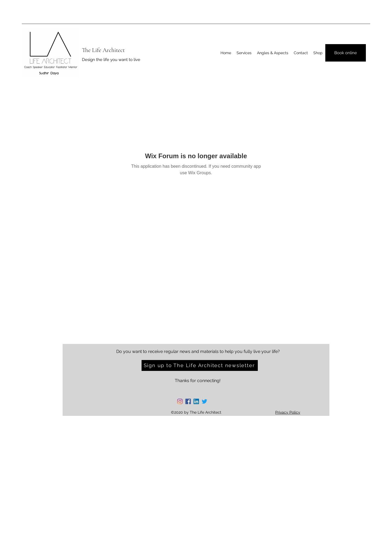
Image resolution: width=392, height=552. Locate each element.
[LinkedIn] (196, 401)
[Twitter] (204, 401)
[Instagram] (180, 401)
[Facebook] (188, 401)
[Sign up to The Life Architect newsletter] (200, 365)
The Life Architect (103, 50)
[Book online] (345, 53)
